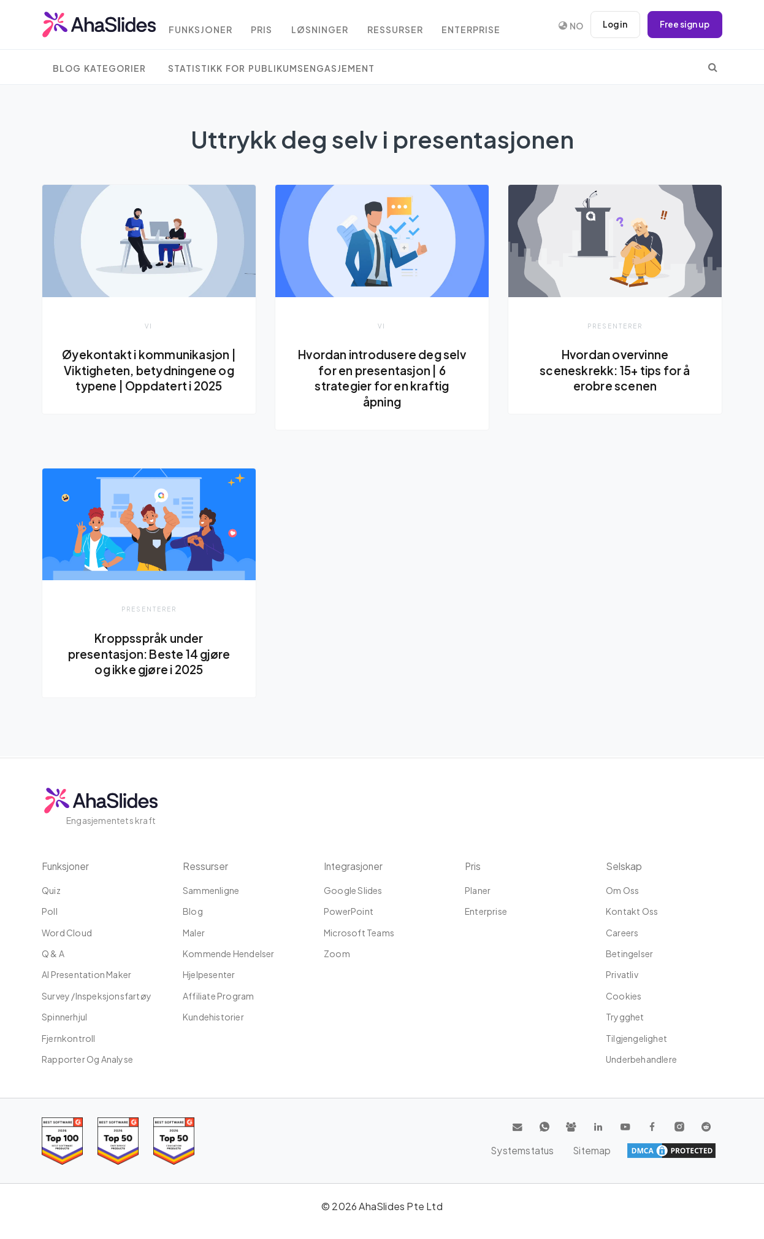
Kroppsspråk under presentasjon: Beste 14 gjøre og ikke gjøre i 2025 (149, 654)
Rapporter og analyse (87, 1059)
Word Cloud (67, 932)
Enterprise (490, 26)
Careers (622, 932)
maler (194, 932)
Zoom (337, 953)
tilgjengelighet (636, 1038)
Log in (612, 24)
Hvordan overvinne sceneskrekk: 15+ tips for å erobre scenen (614, 370)
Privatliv (622, 974)
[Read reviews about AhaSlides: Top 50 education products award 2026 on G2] (118, 1141)
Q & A (53, 953)
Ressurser (411, 26)
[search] (712, 67)
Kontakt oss (632, 911)
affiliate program (218, 995)
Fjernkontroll (69, 1038)
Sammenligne (211, 890)
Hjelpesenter (209, 974)
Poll (50, 911)
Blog (193, 911)
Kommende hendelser (229, 953)
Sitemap (695, 1150)
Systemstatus (628, 1150)
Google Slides (353, 890)
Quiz (51, 890)
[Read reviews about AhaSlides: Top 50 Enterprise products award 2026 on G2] (173, 1141)
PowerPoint (348, 911)
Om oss (622, 890)
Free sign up (683, 24)
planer (478, 890)
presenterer (615, 326)
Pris (272, 26)
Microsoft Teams (359, 932)
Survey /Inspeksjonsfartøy (96, 995)
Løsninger (333, 26)
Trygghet (625, 1016)
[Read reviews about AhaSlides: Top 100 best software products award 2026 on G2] (62, 1141)
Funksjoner (208, 26)
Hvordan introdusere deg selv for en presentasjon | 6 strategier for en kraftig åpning (382, 378)
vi (149, 326)
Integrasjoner (354, 866)
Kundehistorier (213, 1016)
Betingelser (629, 953)
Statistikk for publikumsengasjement (271, 68)
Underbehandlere (641, 1059)
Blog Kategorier (99, 68)
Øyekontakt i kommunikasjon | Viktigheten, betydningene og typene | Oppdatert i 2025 (149, 370)
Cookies (623, 995)
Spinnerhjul (64, 1016)
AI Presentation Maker (86, 974)
